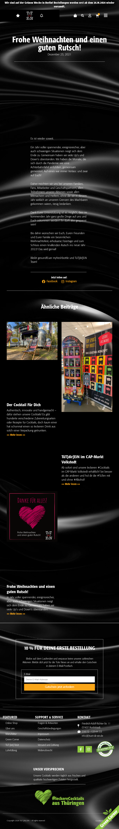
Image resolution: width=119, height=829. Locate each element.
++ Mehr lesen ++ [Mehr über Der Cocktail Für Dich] (16, 434)
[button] (82, 16)
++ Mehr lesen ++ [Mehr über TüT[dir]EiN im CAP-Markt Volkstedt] (71, 483)
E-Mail (27, 674)
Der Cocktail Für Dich (24, 404)
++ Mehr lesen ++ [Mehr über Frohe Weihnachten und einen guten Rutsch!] (16, 613)
